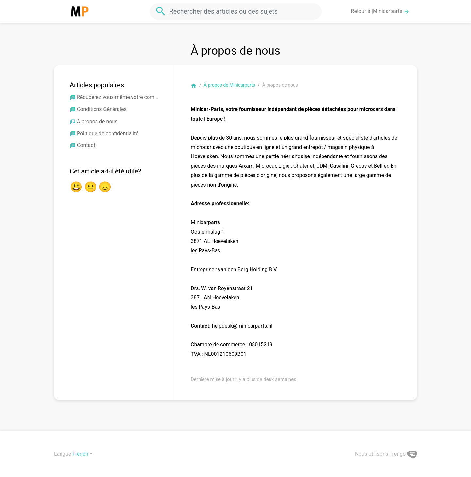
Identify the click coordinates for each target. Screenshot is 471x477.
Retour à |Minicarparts (380, 11)
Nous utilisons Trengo (386, 454)
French (80, 454)
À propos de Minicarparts (229, 85)
